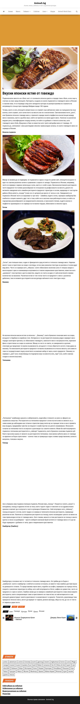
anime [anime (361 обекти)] (20, 662)
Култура (24, 611)
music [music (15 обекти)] (18, 665)
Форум (52, 11)
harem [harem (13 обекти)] (47, 662)
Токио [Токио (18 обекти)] (5, 671)
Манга (18, 11)
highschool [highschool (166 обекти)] (55, 662)
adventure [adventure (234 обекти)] (12, 662)
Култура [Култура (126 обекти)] (48, 668)
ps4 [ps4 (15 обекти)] (34, 665)
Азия (44, 11)
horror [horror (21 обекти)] (63, 662)
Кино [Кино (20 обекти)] (35, 668)
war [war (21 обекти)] (73, 665)
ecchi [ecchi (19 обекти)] (34, 662)
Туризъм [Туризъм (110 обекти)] (12, 671)
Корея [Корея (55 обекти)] (41, 668)
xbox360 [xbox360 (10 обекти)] (6, 668)
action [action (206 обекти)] (5, 662)
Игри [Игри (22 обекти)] (21, 668)
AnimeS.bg (40, 3)
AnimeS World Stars (64, 11)
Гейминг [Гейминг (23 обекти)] (14, 668)
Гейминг (26, 11)
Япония (21, 606)
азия (11, 611)
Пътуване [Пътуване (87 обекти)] (57, 668)
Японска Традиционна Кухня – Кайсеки (24, 618)
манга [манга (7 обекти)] (12, 675)
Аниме (10, 11)
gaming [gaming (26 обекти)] (40, 662)
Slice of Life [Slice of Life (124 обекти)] (61, 665)
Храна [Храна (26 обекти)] (41, 671)
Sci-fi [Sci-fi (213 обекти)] (53, 665)
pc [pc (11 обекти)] (30, 665)
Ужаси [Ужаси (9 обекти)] (19, 671)
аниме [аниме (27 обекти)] (70, 671)
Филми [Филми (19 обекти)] (26, 671)
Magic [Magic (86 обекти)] (74, 662)
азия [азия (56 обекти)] (65, 671)
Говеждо (17, 611)
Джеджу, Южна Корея (58, 617)
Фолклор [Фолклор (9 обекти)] (33, 671)
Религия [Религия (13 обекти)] (66, 668)
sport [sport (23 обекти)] (68, 665)
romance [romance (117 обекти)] (47, 665)
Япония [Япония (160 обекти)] (58, 671)
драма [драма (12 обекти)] (5, 675)
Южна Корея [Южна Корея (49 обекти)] (49, 671)
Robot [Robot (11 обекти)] (40, 665)
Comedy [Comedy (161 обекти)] (27, 662)
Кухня (30, 611)
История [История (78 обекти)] (28, 668)
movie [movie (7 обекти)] (12, 665)
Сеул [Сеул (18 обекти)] (72, 668)
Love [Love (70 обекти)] (68, 662)
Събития (36, 11)
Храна (35, 611)
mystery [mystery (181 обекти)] (25, 665)
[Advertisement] (40, 30)
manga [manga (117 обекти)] (5, 665)
